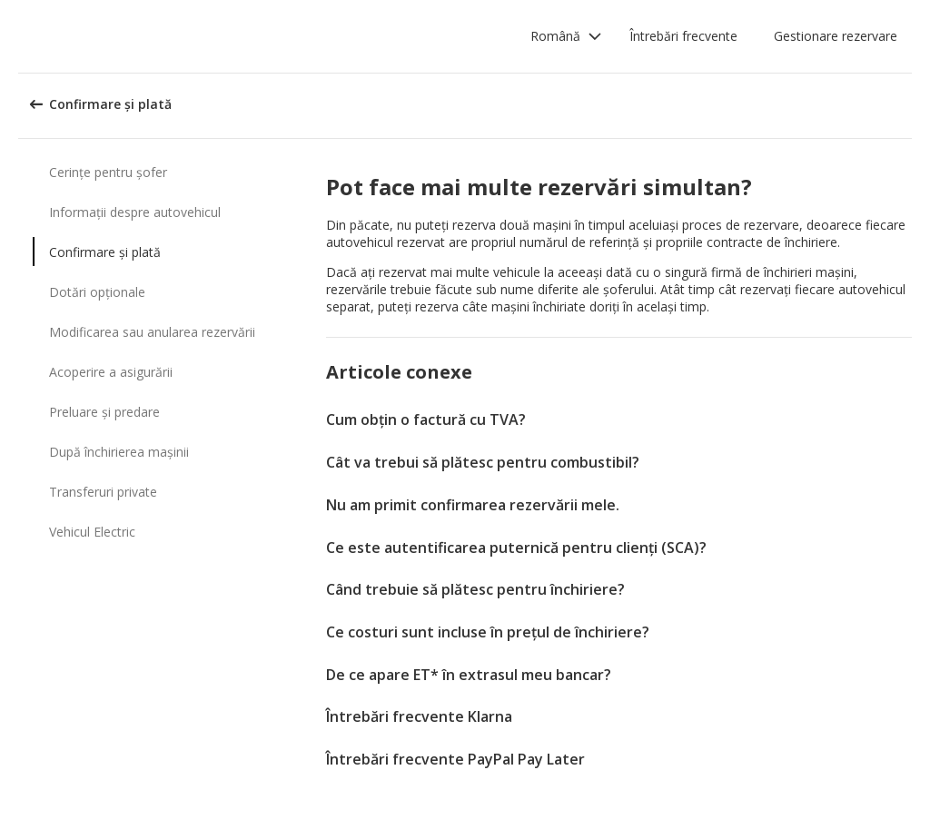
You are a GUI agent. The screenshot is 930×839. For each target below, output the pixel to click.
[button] (566, 36)
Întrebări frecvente (683, 35)
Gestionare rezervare (835, 35)
